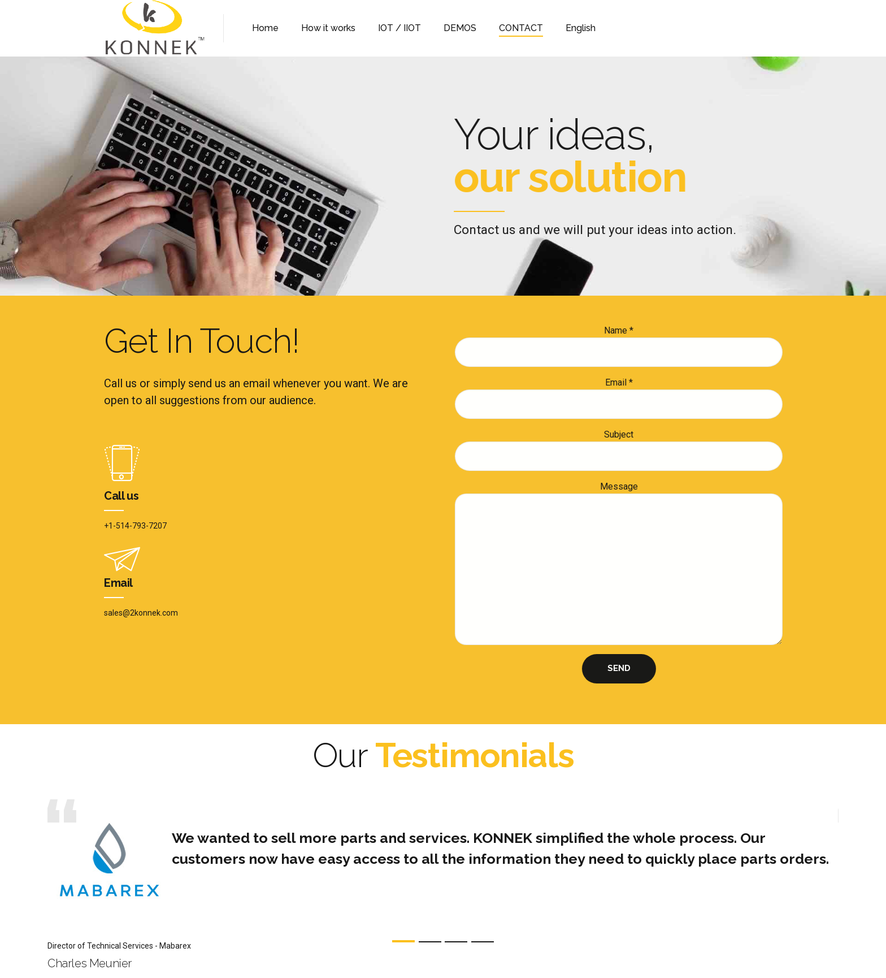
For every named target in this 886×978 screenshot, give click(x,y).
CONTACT (521, 28)
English (581, 28)
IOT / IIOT (399, 28)
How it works (328, 28)
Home (265, 28)
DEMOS (460, 28)
